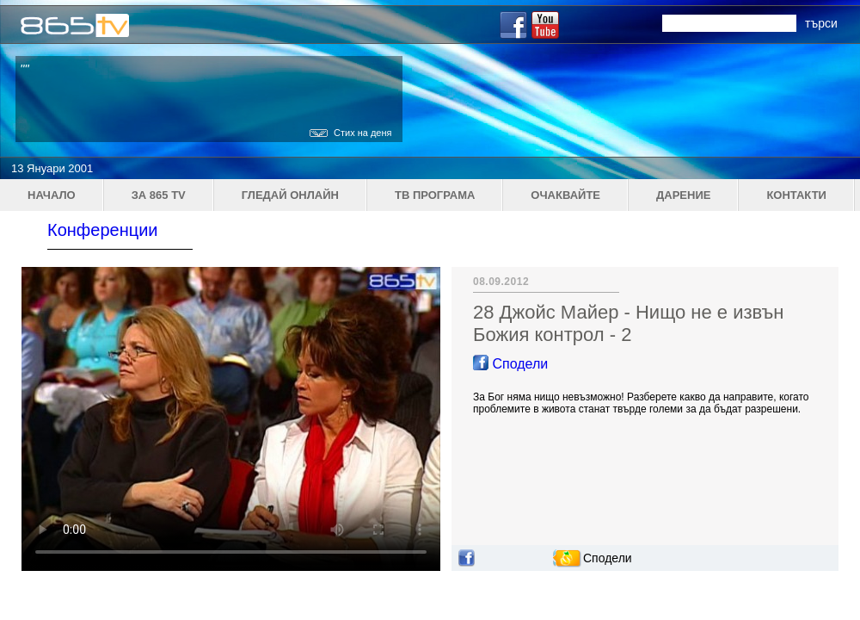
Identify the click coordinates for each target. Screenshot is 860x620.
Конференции (102, 229)
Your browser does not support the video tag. (231, 419)
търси (821, 23)
